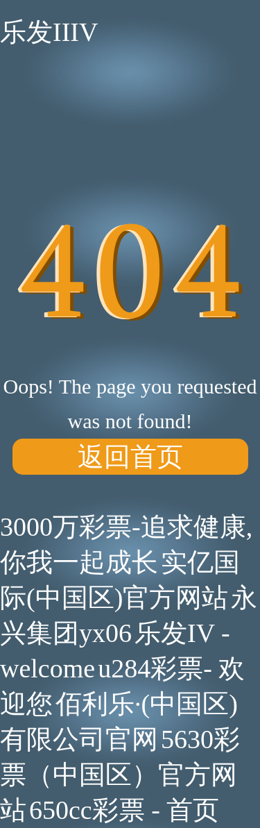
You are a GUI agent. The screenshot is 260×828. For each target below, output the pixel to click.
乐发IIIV (49, 32)
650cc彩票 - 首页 (124, 810)
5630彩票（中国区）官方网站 (120, 775)
